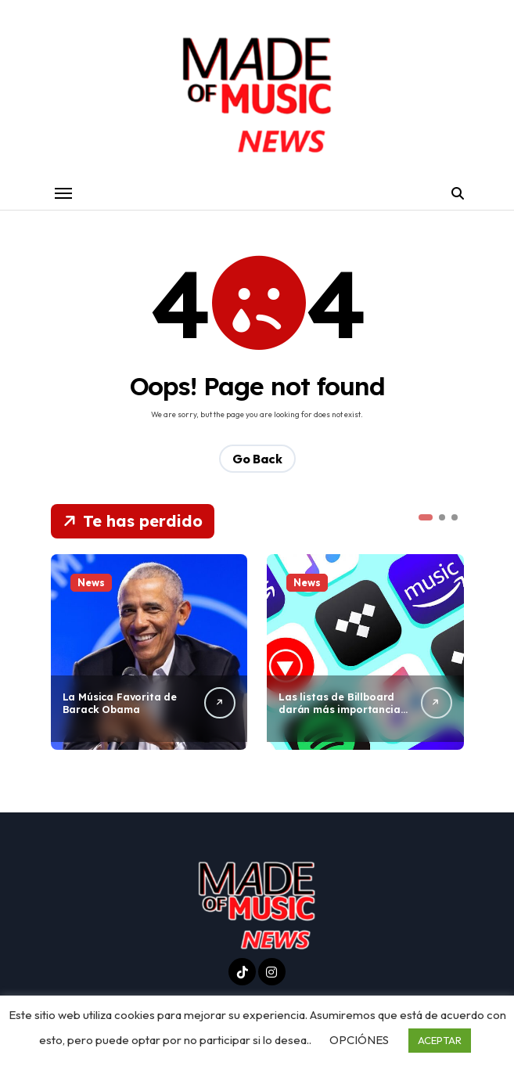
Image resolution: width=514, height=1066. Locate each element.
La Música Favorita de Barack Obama (121, 703)
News (91, 583)
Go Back (257, 459)
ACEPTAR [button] (440, 1040)
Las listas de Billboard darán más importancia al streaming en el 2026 (340, 709)
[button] (426, 518)
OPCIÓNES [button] (359, 1039)
